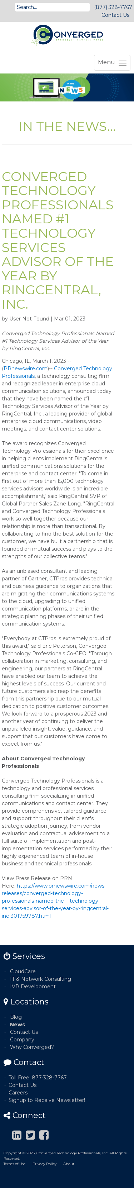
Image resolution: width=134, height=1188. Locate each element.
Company (22, 1039)
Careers (18, 1092)
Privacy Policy (44, 1163)
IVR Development (33, 986)
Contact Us (115, 15)
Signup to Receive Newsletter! (47, 1100)
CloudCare (23, 971)
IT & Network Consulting (40, 979)
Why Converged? (32, 1047)
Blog (16, 1017)
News (17, 1024)
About (68, 1163)
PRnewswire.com (26, 368)
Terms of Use (15, 1163)
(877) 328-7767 (113, 7)
